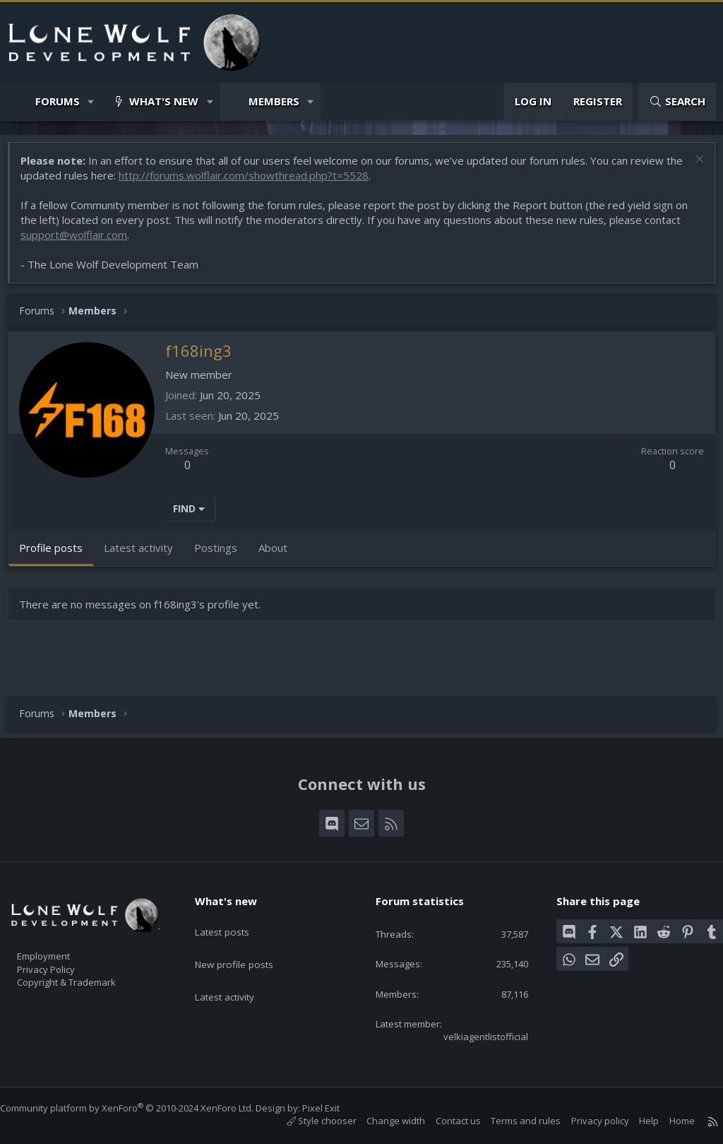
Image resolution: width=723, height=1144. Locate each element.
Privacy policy (586, 1120)
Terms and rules (511, 1120)
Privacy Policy (64, 960)
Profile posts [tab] (58, 555)
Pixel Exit (335, 1108)
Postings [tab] (222, 555)
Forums (57, 101)
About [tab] (279, 555)
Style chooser (307, 1120)
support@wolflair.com (81, 242)
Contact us (444, 1120)
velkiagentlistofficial (473, 1035)
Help (635, 1120)
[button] (91, 101)
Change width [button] (381, 1120)
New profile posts (246, 944)
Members (274, 101)
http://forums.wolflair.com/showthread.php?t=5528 (270, 182)
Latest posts (233, 916)
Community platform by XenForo (141, 1108)
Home (668, 1120)
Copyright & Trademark (88, 975)
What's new (163, 101)
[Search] (677, 101)
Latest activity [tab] (145, 555)
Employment (61, 945)
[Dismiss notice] (691, 167)
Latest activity (236, 972)
